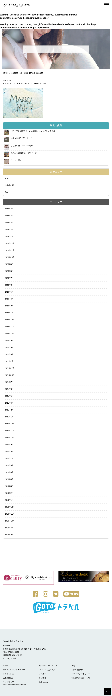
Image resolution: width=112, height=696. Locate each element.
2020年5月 (9, 472)
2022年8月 (9, 347)
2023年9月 (9, 264)
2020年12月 (10, 424)
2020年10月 (10, 438)
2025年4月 (9, 209)
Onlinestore (43, 682)
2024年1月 (9, 236)
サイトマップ (8, 682)
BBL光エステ (8, 678)
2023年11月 (10, 250)
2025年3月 (9, 216)
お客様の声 (9, 185)
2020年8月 (9, 451)
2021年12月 (10, 368)
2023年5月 (9, 292)
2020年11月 (10, 431)
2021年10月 (10, 375)
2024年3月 (9, 222)
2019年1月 (9, 500)
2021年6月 (9, 389)
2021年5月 (9, 396)
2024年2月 (9, 229)
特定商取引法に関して (80, 678)
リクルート (43, 674)
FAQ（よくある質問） (47, 669)
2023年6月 (9, 285)
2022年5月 (9, 354)
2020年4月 (9, 479)
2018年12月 (10, 507)
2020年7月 (9, 458)
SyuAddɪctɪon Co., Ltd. (48, 665)
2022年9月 (9, 340)
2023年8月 (9, 271)
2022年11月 (10, 327)
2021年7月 (9, 382)
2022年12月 (10, 320)
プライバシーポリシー (80, 674)
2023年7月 (9, 278)
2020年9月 (9, 444)
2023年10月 (10, 257)
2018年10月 (10, 521)
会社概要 (42, 678)
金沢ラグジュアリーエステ (14, 669)
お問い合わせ (76, 669)
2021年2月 (9, 410)
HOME (5, 73)
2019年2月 (9, 493)
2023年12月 (10, 243)
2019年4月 (9, 486)
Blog (6, 192)
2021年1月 (9, 417)
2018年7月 (9, 528)
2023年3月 (9, 306)
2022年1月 (9, 361)
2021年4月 (9, 403)
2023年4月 (9, 299)
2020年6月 (9, 465)
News (7, 178)
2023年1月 (9, 313)
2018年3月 (9, 535)
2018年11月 (10, 514)
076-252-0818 (13, 652)
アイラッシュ (8, 674)
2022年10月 (10, 333)
